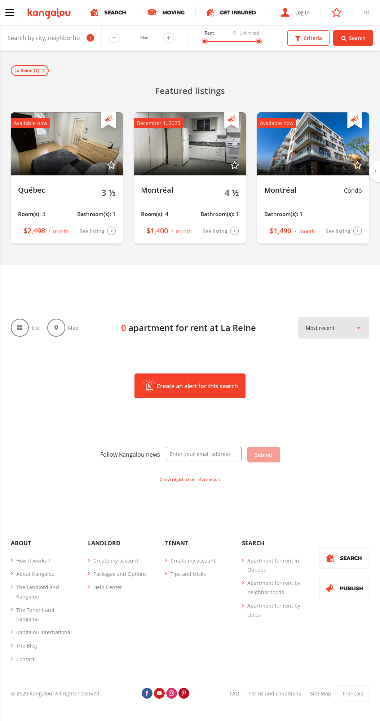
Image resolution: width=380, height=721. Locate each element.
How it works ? (33, 560)
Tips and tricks (188, 573)
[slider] (205, 41)
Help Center (107, 587)
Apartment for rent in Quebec (273, 565)
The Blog (26, 645)
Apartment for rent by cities (273, 610)
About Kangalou (35, 573)
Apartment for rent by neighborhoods (273, 587)
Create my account (115, 560)
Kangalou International (44, 632)
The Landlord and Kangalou (37, 592)
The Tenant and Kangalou (35, 614)
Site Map (320, 693)
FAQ (234, 693)
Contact (25, 659)
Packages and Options (120, 573)
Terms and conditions (274, 693)
